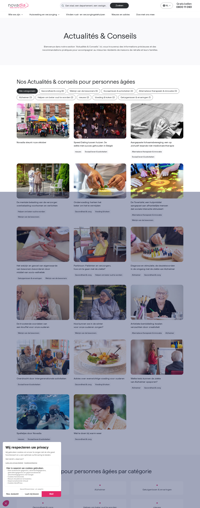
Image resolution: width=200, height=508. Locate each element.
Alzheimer (100, 489)
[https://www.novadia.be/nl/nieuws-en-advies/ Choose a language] (167, 5)
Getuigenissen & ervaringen (157, 489)
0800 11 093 (184, 7)
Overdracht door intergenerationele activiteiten (41, 378)
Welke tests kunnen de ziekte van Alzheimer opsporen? (146, 380)
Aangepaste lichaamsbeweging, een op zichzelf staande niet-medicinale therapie (152, 144)
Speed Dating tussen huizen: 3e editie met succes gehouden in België (93, 144)
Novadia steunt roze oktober (31, 142)
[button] (27, 91)
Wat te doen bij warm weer (88, 433)
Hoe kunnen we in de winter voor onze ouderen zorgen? (88, 325)
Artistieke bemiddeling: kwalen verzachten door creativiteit (146, 325)
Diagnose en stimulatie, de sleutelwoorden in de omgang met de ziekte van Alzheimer (153, 267)
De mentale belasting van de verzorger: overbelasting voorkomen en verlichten (37, 204)
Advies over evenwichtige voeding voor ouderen (99, 378)
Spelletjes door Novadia (29, 433)
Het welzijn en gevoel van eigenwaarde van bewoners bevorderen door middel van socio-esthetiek (37, 269)
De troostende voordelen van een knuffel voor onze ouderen (33, 325)
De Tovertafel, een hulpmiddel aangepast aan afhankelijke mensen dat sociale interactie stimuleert (149, 205)
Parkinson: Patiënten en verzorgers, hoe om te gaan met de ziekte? (92, 267)
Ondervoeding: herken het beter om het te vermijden (87, 204)
